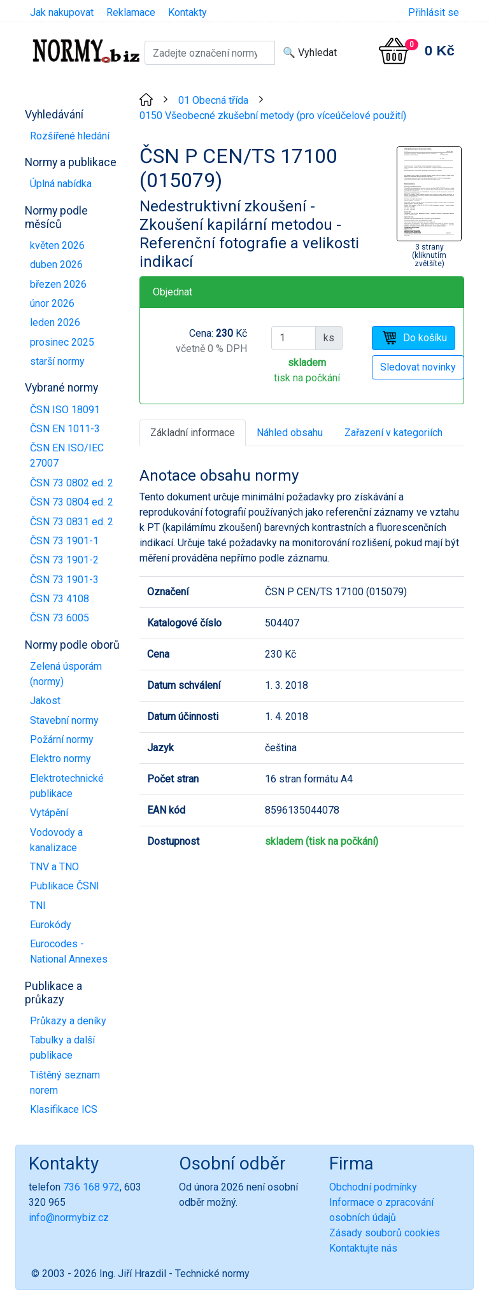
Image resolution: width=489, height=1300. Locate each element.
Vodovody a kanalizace (56, 840)
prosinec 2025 (62, 342)
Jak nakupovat (62, 12)
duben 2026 (56, 264)
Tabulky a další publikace (62, 1047)
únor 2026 (52, 303)
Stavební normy (64, 720)
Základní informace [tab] (192, 433)
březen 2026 (58, 284)
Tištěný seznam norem (65, 1082)
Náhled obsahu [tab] (290, 433)
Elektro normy (60, 758)
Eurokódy (50, 925)
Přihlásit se (433, 12)
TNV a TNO (54, 867)
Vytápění (49, 813)
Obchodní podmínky (373, 1187)
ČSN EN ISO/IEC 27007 (67, 455)
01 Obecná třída (213, 100)
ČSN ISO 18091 (65, 410)
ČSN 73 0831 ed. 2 (71, 522)
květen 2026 (57, 245)
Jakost (45, 701)
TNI (38, 906)
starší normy (57, 361)
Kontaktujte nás (363, 1248)
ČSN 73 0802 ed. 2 (71, 483)
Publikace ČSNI (64, 886)
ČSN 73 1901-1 (64, 541)
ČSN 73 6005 (59, 618)
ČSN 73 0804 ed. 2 (71, 502)
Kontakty (187, 12)
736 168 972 (91, 1187)
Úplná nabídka (61, 184)
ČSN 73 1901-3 (64, 580)
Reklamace (130, 12)
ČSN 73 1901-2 (64, 560)
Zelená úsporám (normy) (66, 674)
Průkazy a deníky (68, 1021)
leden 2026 (55, 322)
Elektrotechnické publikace (67, 786)
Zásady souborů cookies (384, 1233)
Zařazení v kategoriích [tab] (393, 433)
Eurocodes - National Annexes (69, 951)
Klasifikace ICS (63, 1109)
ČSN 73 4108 (59, 599)
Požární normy (62, 739)
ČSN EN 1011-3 (65, 429)
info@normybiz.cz (69, 1218)
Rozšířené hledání (70, 136)
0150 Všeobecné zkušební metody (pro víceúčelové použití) (272, 116)
